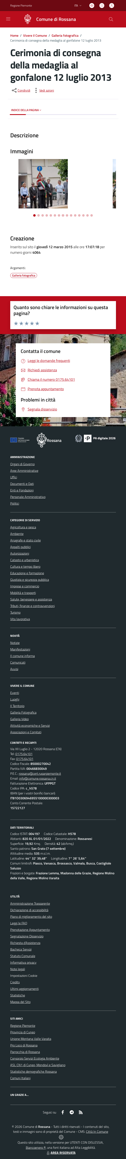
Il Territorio (17, 705)
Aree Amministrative (24, 470)
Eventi (14, 692)
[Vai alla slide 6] (55, 215)
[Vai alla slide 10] (71, 215)
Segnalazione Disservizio (26, 936)
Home (14, 35)
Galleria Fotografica (23, 712)
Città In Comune (97, 1131)
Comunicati (17, 662)
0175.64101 (24, 753)
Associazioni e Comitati (25, 732)
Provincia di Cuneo (22, 1032)
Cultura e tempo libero (25, 566)
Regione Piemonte (22, 1025)
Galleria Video (19, 719)
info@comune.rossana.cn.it (37, 778)
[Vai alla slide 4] (46, 215)
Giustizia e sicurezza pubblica (29, 579)
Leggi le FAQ (18, 923)
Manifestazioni (20, 649)
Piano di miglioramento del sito (31, 916)
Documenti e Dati (22, 483)
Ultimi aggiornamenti (24, 988)
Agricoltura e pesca (23, 527)
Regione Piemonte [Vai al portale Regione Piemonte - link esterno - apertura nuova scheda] (21, 5)
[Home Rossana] (47, 19)
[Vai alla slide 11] (75, 215)
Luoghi (14, 699)
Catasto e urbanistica (24, 559)
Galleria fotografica (65, 35)
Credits (15, 982)
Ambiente (17, 533)
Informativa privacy (23, 962)
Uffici (13, 477)
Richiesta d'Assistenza (25, 942)
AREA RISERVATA (61, 1152)
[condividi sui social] (20, 90)
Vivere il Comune (35, 35)
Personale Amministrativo (27, 496)
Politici (14, 503)
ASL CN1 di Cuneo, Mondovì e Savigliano (37, 1064)
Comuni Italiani (20, 1078)
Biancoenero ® (36, 1147)
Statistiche (17, 995)
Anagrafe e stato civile (25, 540)
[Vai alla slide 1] (34, 215)
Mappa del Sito (20, 1001)
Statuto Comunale (22, 955)
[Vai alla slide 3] (42, 215)
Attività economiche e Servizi (30, 725)
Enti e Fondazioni (22, 490)
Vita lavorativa (20, 618)
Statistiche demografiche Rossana (33, 1071)
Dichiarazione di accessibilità (29, 910)
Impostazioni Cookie (23, 975)
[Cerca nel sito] (111, 19)
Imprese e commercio (24, 586)
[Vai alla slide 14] (87, 215)
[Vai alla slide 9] (67, 215)
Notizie (15, 642)
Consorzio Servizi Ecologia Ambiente (34, 1058)
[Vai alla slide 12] (79, 215)
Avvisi (14, 669)
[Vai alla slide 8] (63, 215)
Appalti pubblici (20, 546)
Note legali (17, 969)
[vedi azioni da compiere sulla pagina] (43, 90)
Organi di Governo (22, 464)
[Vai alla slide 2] (38, 215)
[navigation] (8, 18)
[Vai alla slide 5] (51, 215)
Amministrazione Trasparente (30, 903)
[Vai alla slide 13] (83, 215)
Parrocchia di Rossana (25, 1051)
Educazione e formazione (27, 573)
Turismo (15, 612)
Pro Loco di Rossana (23, 1045)
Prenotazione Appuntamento (30, 929)
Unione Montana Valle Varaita (30, 1038)
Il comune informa (22, 655)
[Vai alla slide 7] (59, 215)
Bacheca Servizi (21, 949)
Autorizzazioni (19, 553)
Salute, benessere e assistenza (31, 599)
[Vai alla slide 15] (91, 215)
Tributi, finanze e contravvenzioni (32, 605)
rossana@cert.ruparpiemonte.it (40, 773)
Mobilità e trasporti (23, 592)
